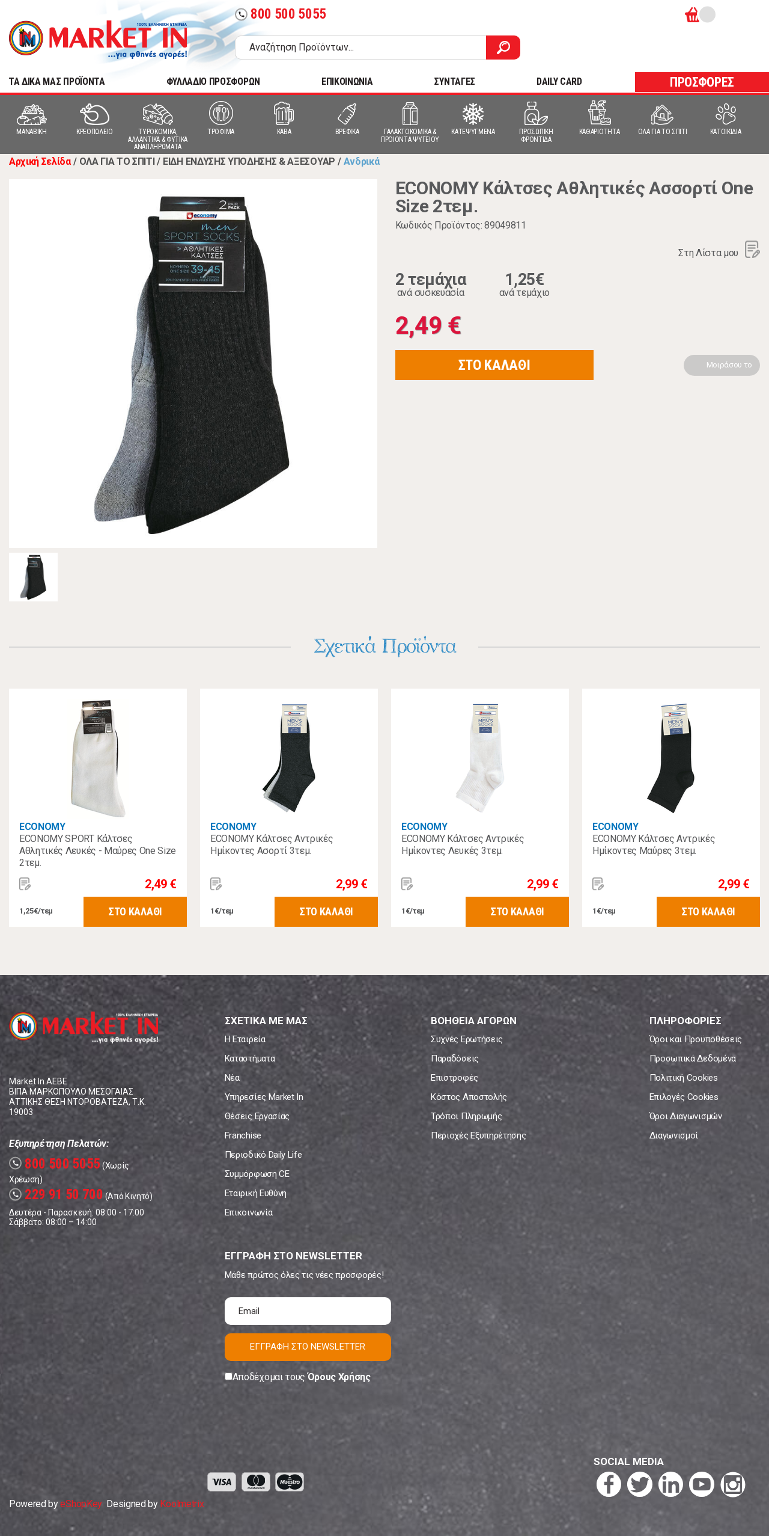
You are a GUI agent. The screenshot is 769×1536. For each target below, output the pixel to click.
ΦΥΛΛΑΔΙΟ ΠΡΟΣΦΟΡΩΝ (213, 81)
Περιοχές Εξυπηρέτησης (478, 1135)
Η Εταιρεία (245, 1039)
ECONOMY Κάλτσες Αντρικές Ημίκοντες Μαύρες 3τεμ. (653, 844)
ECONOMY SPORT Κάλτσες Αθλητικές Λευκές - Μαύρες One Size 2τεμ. (97, 850)
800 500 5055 (280, 14)
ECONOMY (42, 826)
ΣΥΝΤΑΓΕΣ (454, 81)
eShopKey (81, 1504)
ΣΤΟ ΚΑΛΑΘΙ (494, 365)
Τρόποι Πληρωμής (466, 1116)
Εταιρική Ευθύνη (256, 1193)
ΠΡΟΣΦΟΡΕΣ (702, 82)
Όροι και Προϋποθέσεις (695, 1039)
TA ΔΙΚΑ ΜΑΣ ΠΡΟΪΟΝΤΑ (56, 81)
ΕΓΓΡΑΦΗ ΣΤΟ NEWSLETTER (307, 1346)
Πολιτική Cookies (683, 1077)
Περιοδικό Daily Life (263, 1154)
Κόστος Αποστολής (469, 1097)
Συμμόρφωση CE (257, 1174)
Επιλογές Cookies (684, 1097)
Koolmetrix (182, 1504)
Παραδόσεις (455, 1058)
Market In (98, 39)
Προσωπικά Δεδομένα (692, 1058)
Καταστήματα (250, 1058)
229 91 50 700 (56, 1195)
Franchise (243, 1135)
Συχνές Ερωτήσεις (467, 1039)
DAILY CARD (559, 81)
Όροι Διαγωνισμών (685, 1116)
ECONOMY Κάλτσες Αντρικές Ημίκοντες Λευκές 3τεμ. (462, 844)
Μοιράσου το (729, 364)
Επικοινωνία (248, 1212)
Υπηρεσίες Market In (264, 1097)
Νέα (232, 1077)
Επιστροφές (454, 1077)
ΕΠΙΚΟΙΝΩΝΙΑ (346, 81)
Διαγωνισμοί (673, 1135)
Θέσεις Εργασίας (257, 1116)
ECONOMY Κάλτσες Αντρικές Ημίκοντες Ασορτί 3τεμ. (271, 844)
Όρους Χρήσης (339, 1377)
